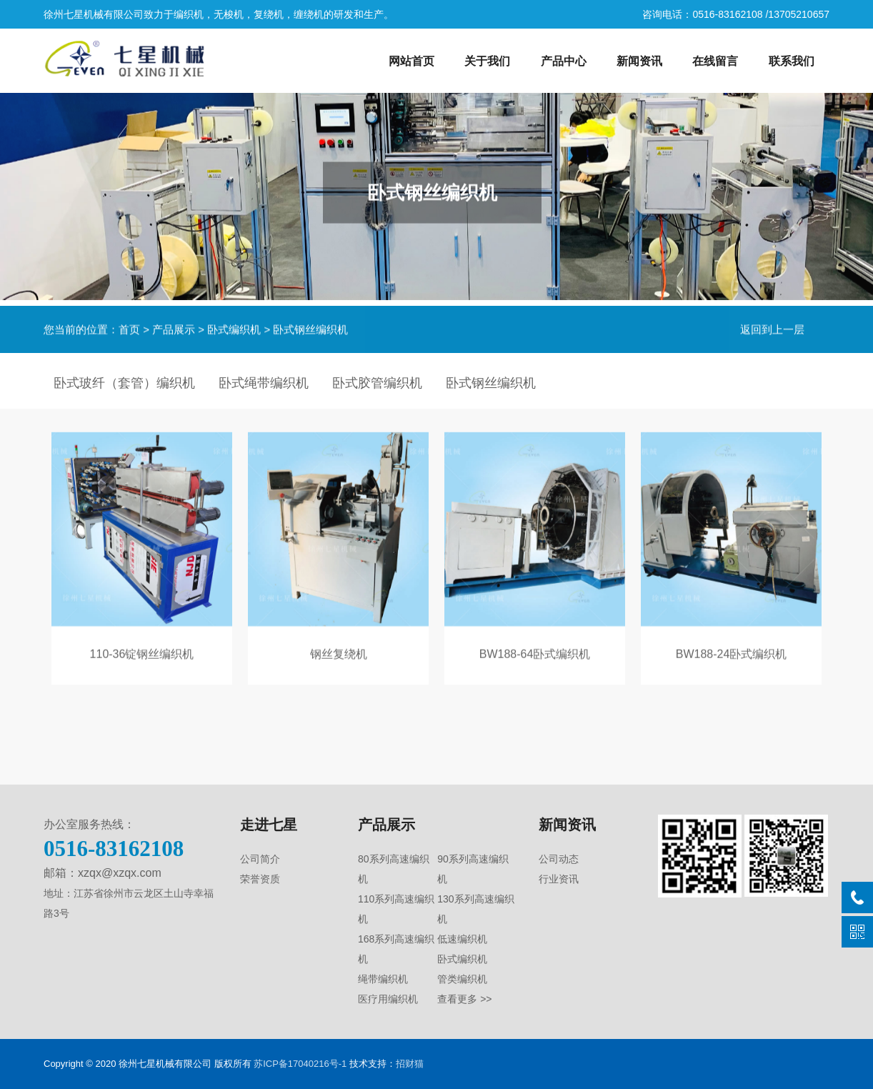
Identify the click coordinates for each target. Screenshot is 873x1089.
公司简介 (260, 859)
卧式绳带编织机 (264, 383)
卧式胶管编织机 (377, 383)
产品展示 (173, 326)
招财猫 (410, 1063)
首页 (129, 326)
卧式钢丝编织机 (310, 326)
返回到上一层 (772, 326)
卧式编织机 (234, 326)
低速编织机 (462, 939)
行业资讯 (559, 879)
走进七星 (268, 824)
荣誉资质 (260, 879)
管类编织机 (462, 979)
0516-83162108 (114, 848)
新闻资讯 (639, 61)
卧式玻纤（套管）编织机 (124, 383)
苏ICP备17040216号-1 (300, 1063)
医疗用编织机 (388, 999)
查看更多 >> (464, 999)
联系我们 (791, 61)
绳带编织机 (383, 979)
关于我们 (487, 61)
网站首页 (411, 61)
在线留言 (715, 61)
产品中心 (564, 61)
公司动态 (559, 859)
